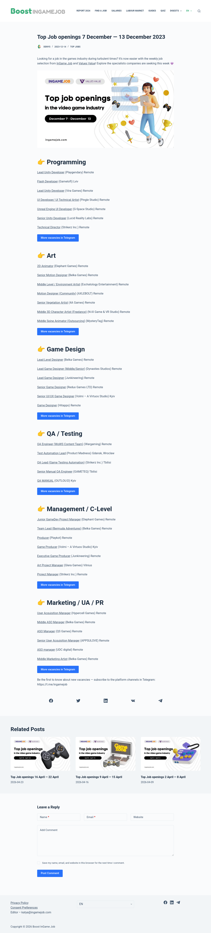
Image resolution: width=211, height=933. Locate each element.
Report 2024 (83, 10)
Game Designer (47, 405)
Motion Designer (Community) (56, 293)
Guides (152, 10)
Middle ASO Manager (51, 622)
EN (189, 11)
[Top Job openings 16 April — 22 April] (40, 754)
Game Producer (47, 547)
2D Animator (45, 266)
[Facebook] (51, 700)
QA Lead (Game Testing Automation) (61, 462)
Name (44, 817)
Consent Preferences (24, 907)
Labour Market (135, 10)
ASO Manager (46, 631)
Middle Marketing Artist (52, 659)
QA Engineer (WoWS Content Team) (60, 444)
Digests (176, 11)
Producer (43, 538)
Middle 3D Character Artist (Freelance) (62, 312)
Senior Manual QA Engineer (55, 471)
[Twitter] (78, 700)
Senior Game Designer (51, 387)
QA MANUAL (45, 480)
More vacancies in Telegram (58, 237)
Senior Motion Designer (52, 275)
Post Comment (50, 873)
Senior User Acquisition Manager (58, 640)
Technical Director (48, 227)
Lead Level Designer (50, 359)
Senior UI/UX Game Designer (55, 396)
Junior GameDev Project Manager (59, 519)
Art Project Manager (50, 565)
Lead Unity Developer (51, 172)
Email (91, 817)
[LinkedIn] (105, 700)
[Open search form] (199, 11)
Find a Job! (101, 10)
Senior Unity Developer (51, 218)
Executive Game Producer (53, 556)
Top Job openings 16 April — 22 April (35, 777)
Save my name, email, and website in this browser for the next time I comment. (83, 863)
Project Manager (47, 574)
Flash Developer (47, 181)
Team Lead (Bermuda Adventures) (59, 528)
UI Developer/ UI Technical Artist (58, 200)
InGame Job (64, 63)
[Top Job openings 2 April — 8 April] (170, 754)
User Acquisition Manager (54, 613)
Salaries (117, 10)
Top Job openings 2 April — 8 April (163, 777)
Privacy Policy (20, 903)
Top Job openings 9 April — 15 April (99, 777)
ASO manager (46, 649)
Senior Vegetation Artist (52, 302)
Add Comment (48, 830)
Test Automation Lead (51, 453)
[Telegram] (160, 700)
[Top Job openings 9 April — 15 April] (105, 754)
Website (138, 817)
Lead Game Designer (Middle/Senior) (61, 369)
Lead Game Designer (50, 378)
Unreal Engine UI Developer (54, 209)
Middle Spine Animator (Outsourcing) (61, 321)
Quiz (163, 10)
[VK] (133, 700)
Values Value (87, 63)
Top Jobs (75, 46)
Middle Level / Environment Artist (58, 284)
